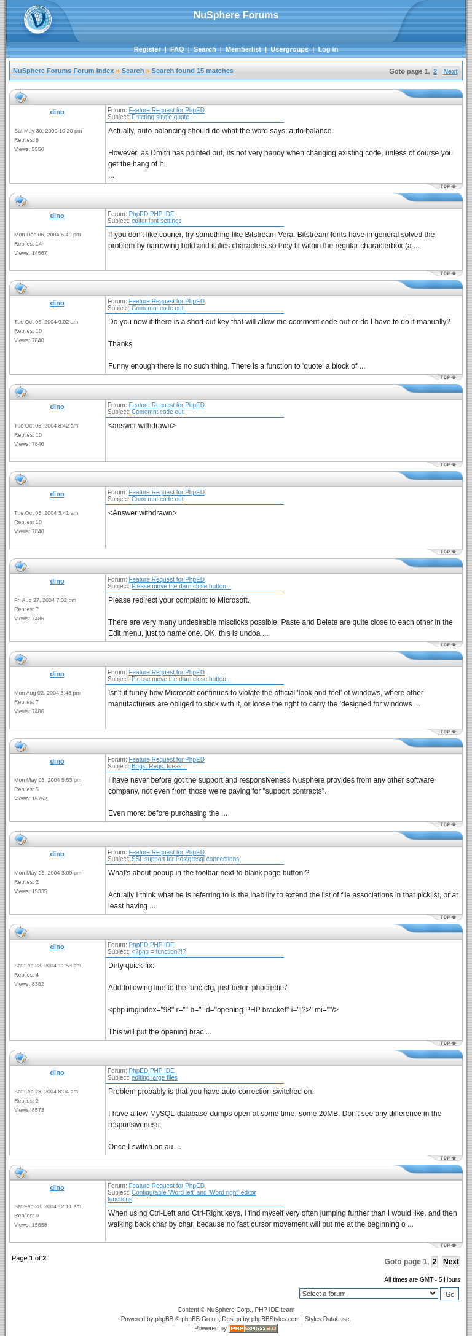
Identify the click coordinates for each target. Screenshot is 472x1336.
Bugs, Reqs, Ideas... (159, 766)
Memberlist (243, 49)
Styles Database (327, 1319)
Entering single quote (160, 117)
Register (147, 49)
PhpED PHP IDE (151, 214)
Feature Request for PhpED (166, 110)
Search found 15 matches (193, 70)
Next (450, 71)
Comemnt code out (158, 308)
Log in (328, 49)
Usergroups (289, 49)
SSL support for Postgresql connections (185, 859)
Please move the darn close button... (181, 586)
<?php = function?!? (159, 951)
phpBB (164, 1319)
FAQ (177, 49)
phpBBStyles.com (275, 1319)
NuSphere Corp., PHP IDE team (251, 1310)
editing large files (155, 1077)
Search (205, 49)
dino (57, 111)
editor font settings (157, 220)
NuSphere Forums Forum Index (63, 70)
